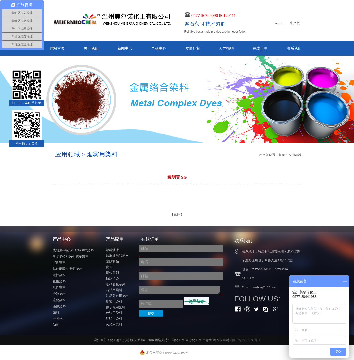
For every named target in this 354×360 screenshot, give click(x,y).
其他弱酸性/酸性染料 (68, 269)
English (278, 23)
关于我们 (91, 48)
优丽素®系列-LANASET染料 (73, 250)
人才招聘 (226, 48)
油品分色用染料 (117, 296)
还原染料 (59, 306)
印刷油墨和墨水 (117, 255)
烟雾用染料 (114, 301)
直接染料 (59, 281)
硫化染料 (59, 300)
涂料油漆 (112, 250)
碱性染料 (59, 275)
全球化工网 (193, 340)
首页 (282, 155)
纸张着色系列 (115, 284)
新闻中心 (124, 48)
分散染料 (59, 294)
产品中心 (158, 48)
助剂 (56, 325)
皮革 (109, 267)
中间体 (57, 318)
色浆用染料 (114, 313)
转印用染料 (114, 318)
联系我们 (294, 48)
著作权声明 (221, 340)
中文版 (295, 23)
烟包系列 (112, 273)
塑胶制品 (112, 261)
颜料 (56, 312)
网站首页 (57, 48)
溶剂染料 (59, 262)
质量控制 (192, 48)
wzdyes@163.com (265, 287)
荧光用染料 (114, 324)
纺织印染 (112, 278)
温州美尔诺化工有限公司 (111, 340)
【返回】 (177, 215)
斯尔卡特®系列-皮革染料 (71, 256)
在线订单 (260, 48)
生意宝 (207, 340)
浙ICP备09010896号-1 (245, 340)
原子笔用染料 (115, 307)
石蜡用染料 (114, 290)
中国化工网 (176, 340)
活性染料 (59, 287)
